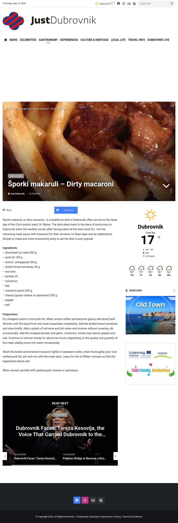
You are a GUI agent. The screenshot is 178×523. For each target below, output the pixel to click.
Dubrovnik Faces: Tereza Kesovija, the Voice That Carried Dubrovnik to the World (60, 434)
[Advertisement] (89, 72)
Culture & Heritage (94, 40)
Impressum (106, 516)
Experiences (69, 40)
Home (12, 108)
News (13, 40)
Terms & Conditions (132, 516)
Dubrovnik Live (158, 40)
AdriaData (94, 516)
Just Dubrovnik (17, 194)
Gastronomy (48, 40)
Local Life (118, 40)
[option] (60, 431)
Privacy (117, 516)
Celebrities (28, 40)
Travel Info (136, 40)
